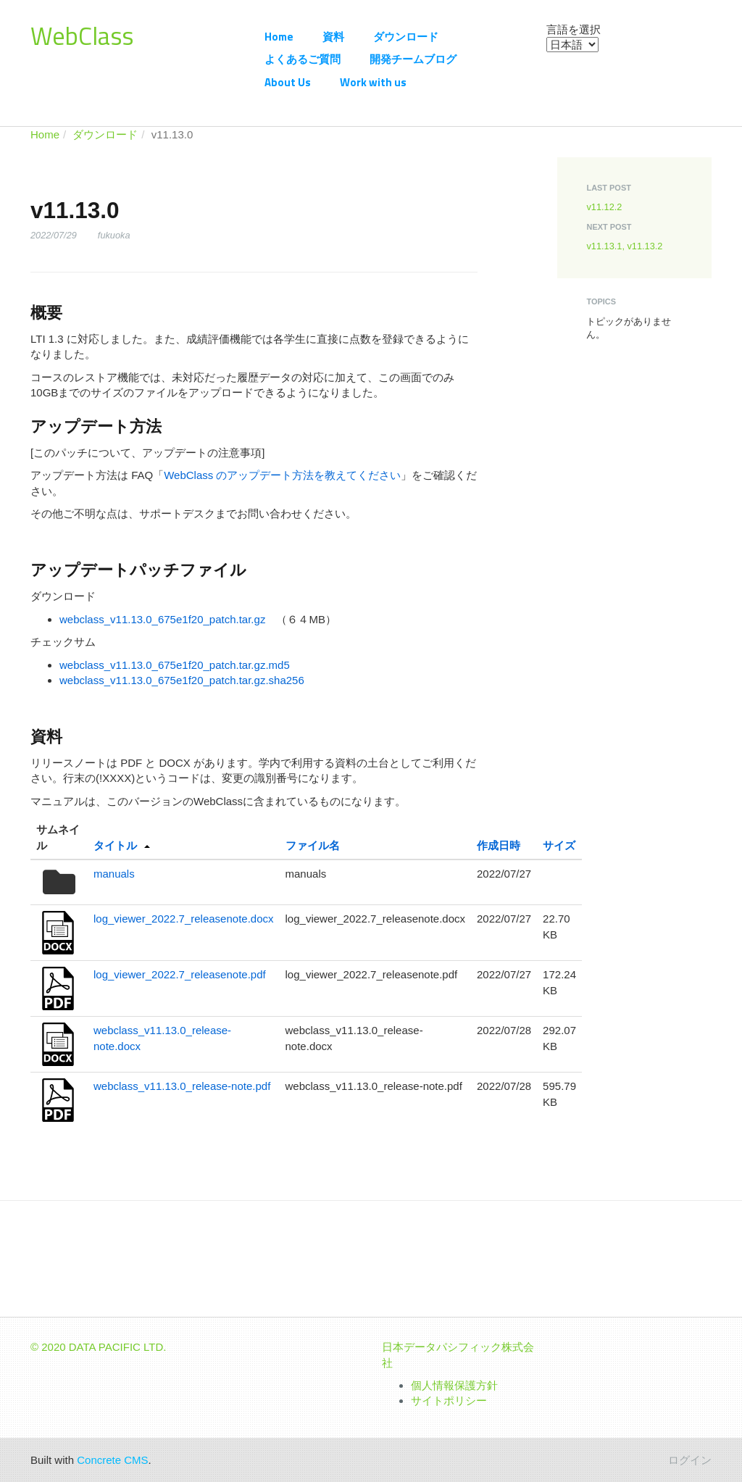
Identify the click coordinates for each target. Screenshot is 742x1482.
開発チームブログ (413, 59)
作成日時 (498, 845)
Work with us (373, 82)
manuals (114, 873)
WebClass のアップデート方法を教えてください (282, 475)
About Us (287, 82)
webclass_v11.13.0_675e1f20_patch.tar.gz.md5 (174, 665)
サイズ (559, 845)
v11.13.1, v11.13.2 (624, 246)
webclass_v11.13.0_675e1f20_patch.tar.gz (162, 619)
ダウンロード (405, 36)
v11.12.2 (604, 206)
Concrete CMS (112, 1460)
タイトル (115, 845)
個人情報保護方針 (454, 1385)
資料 (333, 36)
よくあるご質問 (302, 59)
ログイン (690, 1460)
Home (278, 36)
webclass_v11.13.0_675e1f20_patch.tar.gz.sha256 (181, 680)
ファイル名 (312, 845)
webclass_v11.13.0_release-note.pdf (181, 1086)
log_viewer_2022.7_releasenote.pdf (179, 974)
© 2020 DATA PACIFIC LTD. (98, 1347)
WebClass (81, 35)
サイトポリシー (449, 1400)
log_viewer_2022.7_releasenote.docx (183, 918)
